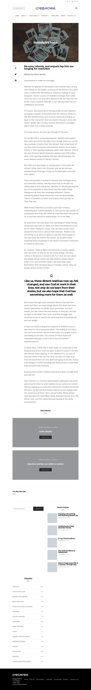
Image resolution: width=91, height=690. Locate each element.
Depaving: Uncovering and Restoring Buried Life (68, 514)
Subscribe (55, 15)
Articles (16, 586)
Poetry (15, 646)
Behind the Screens (44, 37)
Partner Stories (19, 641)
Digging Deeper (19, 616)
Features (16, 621)
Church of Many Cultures (22, 606)
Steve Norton (45, 411)
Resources (17, 651)
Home (17, 15)
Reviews (16, 656)
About (23, 15)
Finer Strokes (18, 626)
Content (44, 15)
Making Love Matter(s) (21, 636)
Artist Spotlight (19, 591)
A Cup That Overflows (66, 538)
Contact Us (71, 15)
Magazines (33, 15)
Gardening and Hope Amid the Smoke (66, 527)
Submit (62, 15)
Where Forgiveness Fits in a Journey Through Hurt (68, 564)
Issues (15, 631)
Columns (54, 37)
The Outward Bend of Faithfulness (66, 551)
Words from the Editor (22, 661)
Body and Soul (18, 601)
